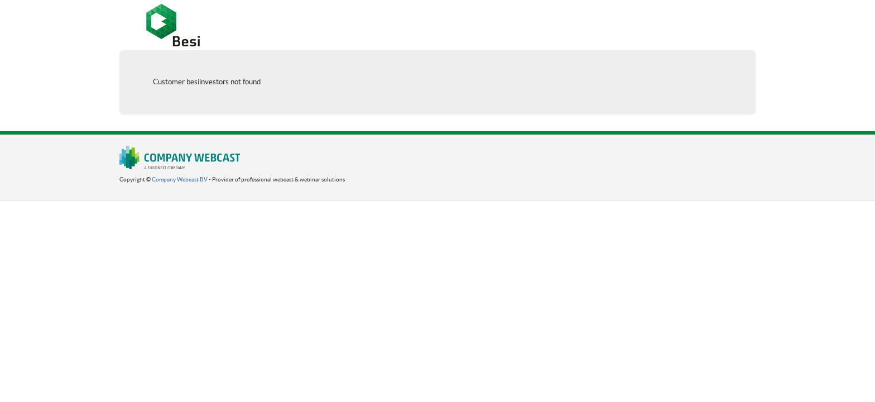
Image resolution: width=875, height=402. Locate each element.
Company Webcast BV (180, 179)
